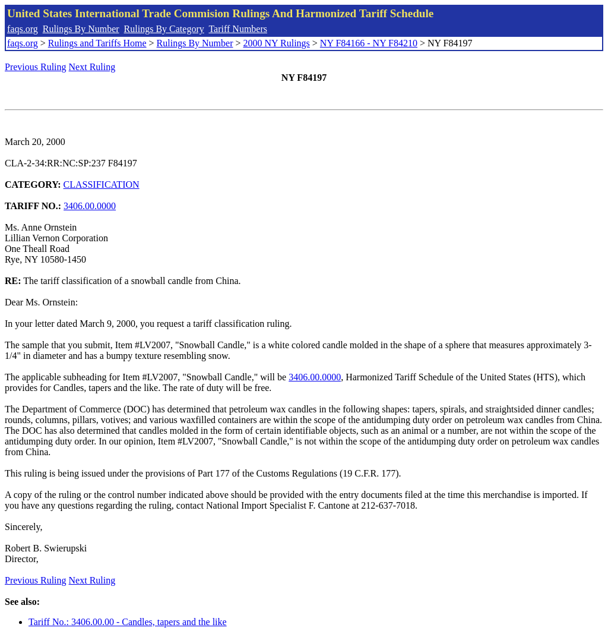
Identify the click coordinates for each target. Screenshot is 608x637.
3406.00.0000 (90, 206)
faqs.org (22, 29)
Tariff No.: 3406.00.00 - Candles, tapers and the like (127, 622)
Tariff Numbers (237, 29)
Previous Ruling (35, 67)
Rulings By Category (164, 29)
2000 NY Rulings (276, 43)
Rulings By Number (81, 29)
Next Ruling (92, 67)
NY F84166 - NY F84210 (368, 43)
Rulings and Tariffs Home (97, 43)
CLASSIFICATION (102, 184)
